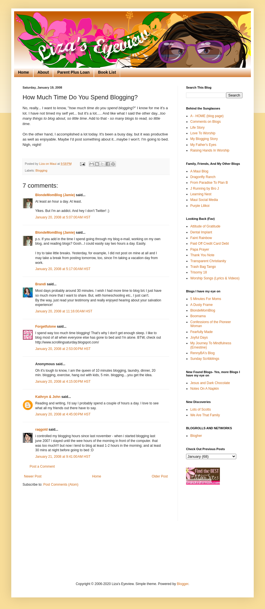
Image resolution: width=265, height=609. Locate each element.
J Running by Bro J (204, 188)
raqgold (41, 429)
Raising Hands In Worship (209, 150)
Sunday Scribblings (204, 359)
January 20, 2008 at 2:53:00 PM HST (62, 349)
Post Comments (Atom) (60, 485)
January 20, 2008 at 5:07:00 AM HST (62, 217)
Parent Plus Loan (73, 72)
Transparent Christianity (208, 261)
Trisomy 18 (198, 272)
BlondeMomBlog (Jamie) (55, 195)
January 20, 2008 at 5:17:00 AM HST (62, 269)
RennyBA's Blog (202, 353)
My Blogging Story (204, 139)
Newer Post (32, 476)
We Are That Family (205, 415)
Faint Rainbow (201, 238)
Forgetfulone (45, 326)
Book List (107, 72)
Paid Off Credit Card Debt (209, 244)
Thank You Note (202, 255)
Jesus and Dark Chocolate (210, 383)
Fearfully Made (201, 332)
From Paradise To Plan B (209, 183)
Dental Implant (201, 232)
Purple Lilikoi (199, 206)
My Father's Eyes (203, 145)
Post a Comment (42, 466)
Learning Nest (200, 194)
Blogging (41, 170)
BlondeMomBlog (202, 310)
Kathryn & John (47, 397)
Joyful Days (199, 337)
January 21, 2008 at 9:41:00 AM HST (62, 457)
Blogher (196, 436)
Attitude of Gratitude (205, 226)
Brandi (40, 284)
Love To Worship (202, 133)
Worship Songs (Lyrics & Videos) (215, 278)
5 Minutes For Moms (205, 299)
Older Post (160, 476)
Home (23, 72)
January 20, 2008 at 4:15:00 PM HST (62, 382)
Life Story (197, 128)
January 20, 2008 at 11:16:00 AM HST (63, 311)
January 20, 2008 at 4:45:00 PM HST (62, 414)
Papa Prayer (199, 249)
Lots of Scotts (200, 409)
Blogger (182, 584)
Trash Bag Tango (203, 267)
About (43, 72)
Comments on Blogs (205, 122)
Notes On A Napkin (204, 389)
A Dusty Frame (201, 305)
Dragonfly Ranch (202, 177)
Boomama (198, 316)
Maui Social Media (204, 200)
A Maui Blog (199, 171)
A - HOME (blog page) (207, 116)
